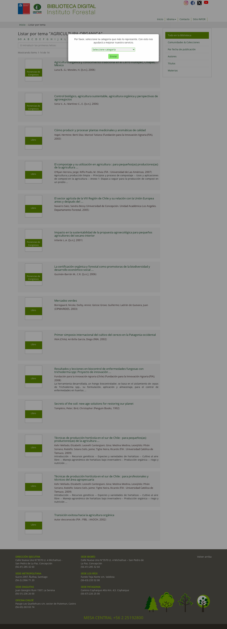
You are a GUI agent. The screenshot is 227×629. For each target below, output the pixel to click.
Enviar (113, 56)
